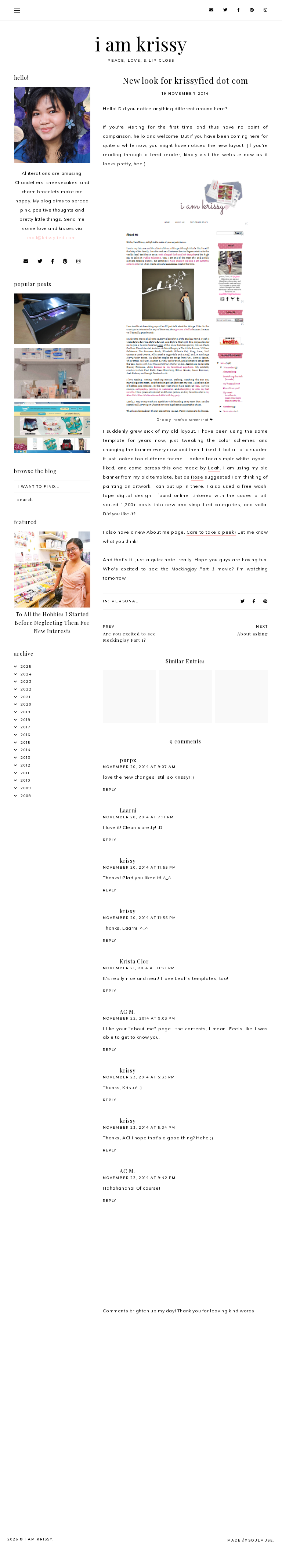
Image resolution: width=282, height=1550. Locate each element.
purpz (128, 760)
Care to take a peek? (211, 532)
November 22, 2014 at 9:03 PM (139, 1018)
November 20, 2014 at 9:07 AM (139, 767)
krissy (127, 860)
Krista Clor (134, 961)
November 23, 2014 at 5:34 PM (139, 1127)
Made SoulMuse (250, 1540)
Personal (125, 601)
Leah (214, 468)
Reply (109, 789)
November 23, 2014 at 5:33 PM (139, 1077)
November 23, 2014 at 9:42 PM (139, 1178)
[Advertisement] (54, 1369)
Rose (197, 477)
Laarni (128, 810)
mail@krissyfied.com (51, 237)
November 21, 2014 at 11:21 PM (139, 968)
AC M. (127, 1011)
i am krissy (141, 44)
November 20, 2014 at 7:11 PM (138, 817)
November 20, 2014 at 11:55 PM (139, 867)
